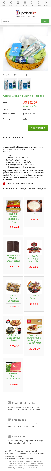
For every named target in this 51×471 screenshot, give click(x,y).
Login (10, 5)
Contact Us (18, 451)
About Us (8, 451)
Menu (3, 5)
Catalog (25, 5)
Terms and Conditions (36, 453)
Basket (46, 5)
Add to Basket (38, 128)
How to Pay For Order (13, 456)
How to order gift (31, 451)
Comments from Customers (15, 453)
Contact (39, 5)
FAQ (32, 5)
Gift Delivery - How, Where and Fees (19, 459)
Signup (18, 5)
